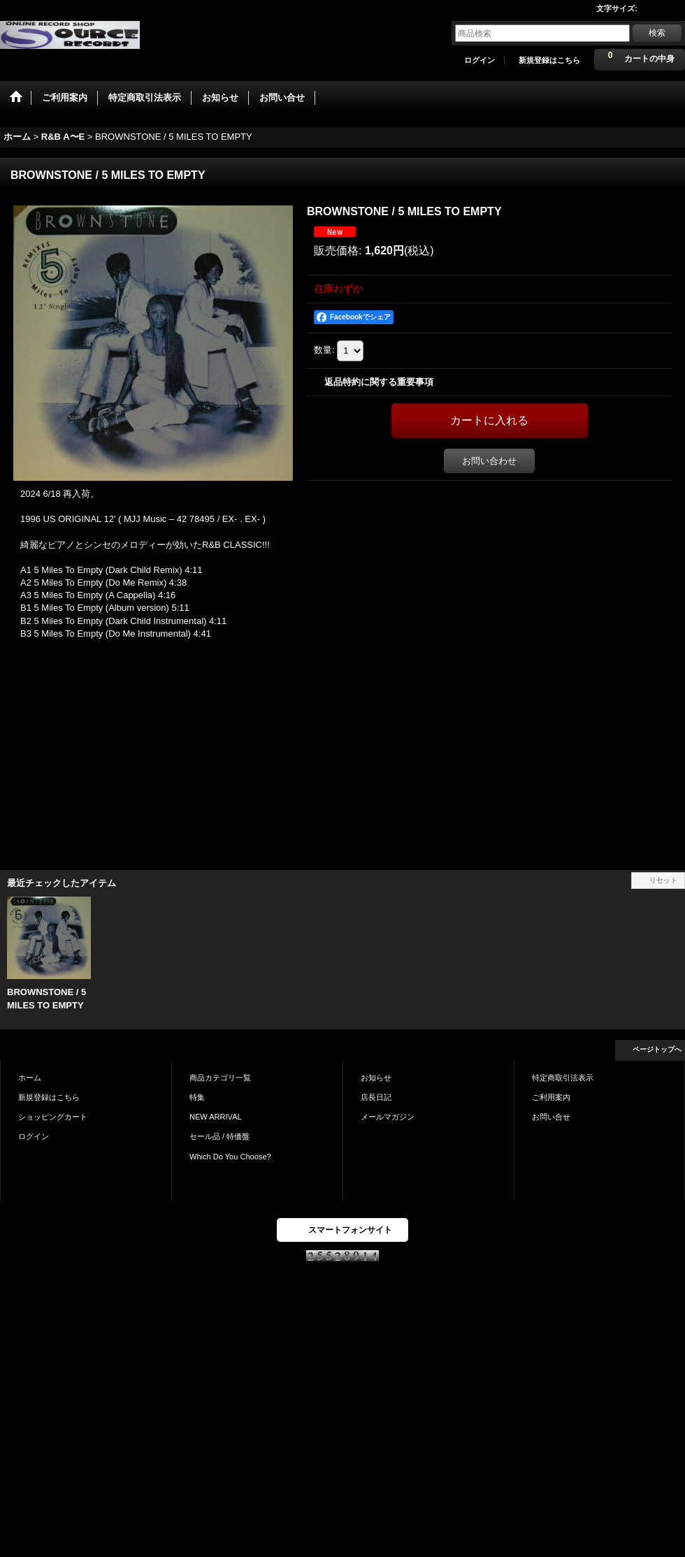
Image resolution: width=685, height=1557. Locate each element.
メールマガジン (387, 1117)
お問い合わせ (489, 461)
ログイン (479, 60)
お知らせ (376, 1077)
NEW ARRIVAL (215, 1117)
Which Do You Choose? (230, 1156)
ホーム (29, 1077)
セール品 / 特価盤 (219, 1136)
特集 (197, 1097)
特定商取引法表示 (562, 1077)
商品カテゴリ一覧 (220, 1077)
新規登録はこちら (549, 60)
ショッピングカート (52, 1117)
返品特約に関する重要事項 (378, 382)
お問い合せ (551, 1117)
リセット (663, 880)
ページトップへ (657, 1049)
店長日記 (376, 1097)
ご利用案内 (551, 1097)
